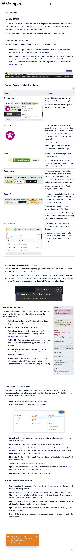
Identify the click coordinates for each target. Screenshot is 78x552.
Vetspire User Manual (11, 12)
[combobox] (62, 4)
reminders (12, 451)
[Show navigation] (73, 547)
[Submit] (50, 4)
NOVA (58, 444)
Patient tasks (19, 463)
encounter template (16, 441)
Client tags (48, 154)
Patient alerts (49, 171)
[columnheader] (23, 93)
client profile (45, 53)
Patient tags (49, 194)
